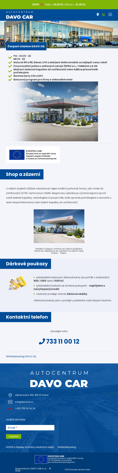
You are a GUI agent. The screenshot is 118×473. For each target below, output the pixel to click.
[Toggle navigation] (110, 14)
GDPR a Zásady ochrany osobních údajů (30, 447)
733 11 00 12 (59, 341)
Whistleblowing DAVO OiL (21, 356)
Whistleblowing (67, 447)
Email (11, 427)
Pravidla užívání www (80, 469)
